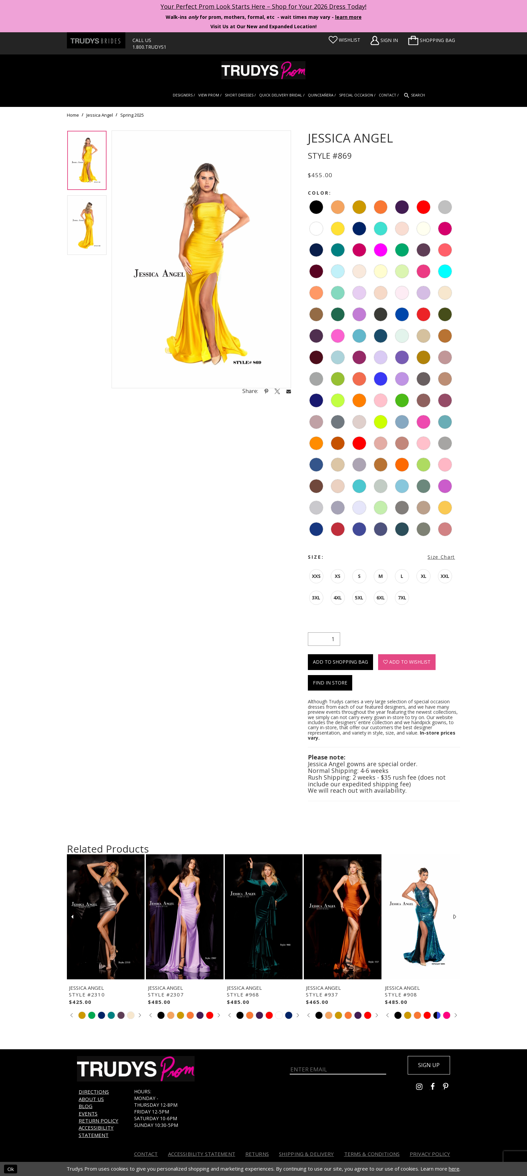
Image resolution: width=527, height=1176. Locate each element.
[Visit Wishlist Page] (344, 40)
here (454, 1169)
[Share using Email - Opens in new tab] (288, 391)
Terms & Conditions (372, 1153)
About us (91, 1099)
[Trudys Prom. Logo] (263, 70)
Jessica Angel (99, 115)
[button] (431, 40)
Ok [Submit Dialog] (10, 1169)
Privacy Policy (430, 1153)
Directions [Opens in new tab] (94, 1091)
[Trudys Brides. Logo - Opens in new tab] (96, 40)
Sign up (429, 1065)
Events (88, 1113)
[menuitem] (431, 40)
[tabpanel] (87, 162)
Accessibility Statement (96, 1131)
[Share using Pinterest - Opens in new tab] (266, 391)
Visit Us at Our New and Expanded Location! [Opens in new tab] (263, 26)
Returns (257, 1153)
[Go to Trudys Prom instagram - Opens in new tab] (423, 1087)
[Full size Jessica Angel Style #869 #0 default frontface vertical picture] (201, 259)
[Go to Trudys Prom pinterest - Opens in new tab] (449, 1087)
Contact (146, 1153)
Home (73, 115)
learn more (348, 17)
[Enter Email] (338, 1069)
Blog (85, 1106)
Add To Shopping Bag (340, 662)
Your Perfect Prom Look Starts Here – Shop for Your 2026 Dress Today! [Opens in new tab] (263, 6)
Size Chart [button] (441, 557)
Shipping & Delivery (306, 1153)
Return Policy (98, 1120)
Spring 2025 (132, 115)
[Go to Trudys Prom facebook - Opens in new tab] (437, 1087)
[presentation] (106, 916)
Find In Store (330, 682)
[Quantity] (324, 639)
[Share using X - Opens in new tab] (277, 391)
